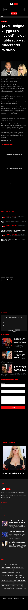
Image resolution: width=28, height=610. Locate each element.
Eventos (20, 575)
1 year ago (15, 231)
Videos (12, 588)
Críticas (22, 570)
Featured (13, 577)
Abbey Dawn (5, 564)
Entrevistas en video (12, 575)
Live (15, 580)
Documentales (11, 572)
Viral (25, 588)
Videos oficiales (19, 588)
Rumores (13, 585)
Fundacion (22, 577)
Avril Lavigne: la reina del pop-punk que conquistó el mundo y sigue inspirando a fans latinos (17, 542)
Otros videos (10, 583)
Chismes (4, 21)
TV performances (6, 588)
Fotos (17, 577)
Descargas (4, 572)
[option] (14, 460)
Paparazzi (16, 583)
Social (17, 585)
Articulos (17, 564)
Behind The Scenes (16, 567)
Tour (21, 585)
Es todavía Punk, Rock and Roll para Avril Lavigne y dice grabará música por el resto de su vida (20, 341)
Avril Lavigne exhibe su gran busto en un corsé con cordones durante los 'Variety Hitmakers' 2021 (13, 473)
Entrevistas (4, 575)
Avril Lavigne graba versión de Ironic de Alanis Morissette (16, 532)
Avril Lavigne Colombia (6, 55)
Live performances (21, 580)
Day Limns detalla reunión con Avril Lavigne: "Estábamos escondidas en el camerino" (19, 354)
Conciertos (16, 570)
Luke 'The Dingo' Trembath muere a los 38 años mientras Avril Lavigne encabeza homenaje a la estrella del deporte (20, 368)
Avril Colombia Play (6, 567)
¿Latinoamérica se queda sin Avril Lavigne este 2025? (13, 221)
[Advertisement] (13, 297)
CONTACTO (14, 13)
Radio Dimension (5, 585)
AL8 (13, 564)
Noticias (4, 583)
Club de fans (10, 570)
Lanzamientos (10, 580)
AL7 (10, 564)
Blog (22, 567)
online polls (14, 331)
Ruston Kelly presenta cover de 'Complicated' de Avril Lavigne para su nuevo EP (13, 231)
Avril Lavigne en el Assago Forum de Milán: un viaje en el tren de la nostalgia (17, 522)
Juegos (3, 580)
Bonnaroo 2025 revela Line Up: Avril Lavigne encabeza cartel (13, 240)
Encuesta (18, 572)
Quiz (21, 583)
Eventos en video (6, 577)
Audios (22, 564)
